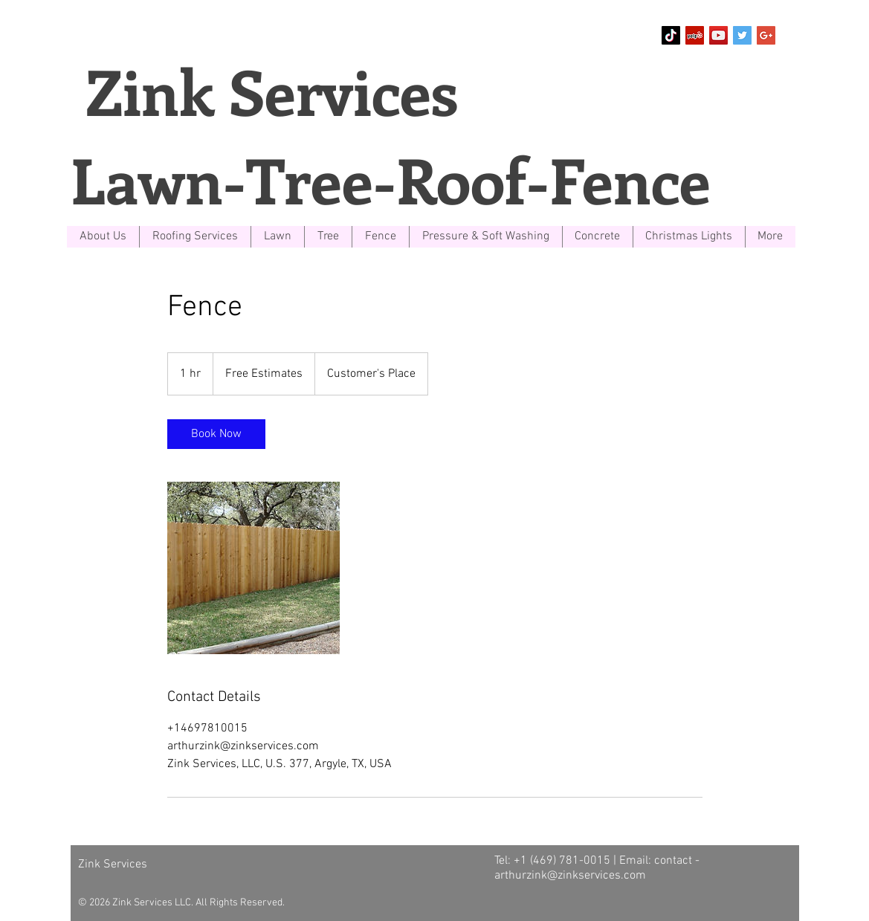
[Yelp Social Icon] (694, 35)
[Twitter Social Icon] (742, 35)
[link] (216, 434)
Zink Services (264, 90)
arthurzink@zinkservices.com (570, 875)
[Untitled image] (253, 568)
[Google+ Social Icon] (766, 35)
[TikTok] (671, 35)
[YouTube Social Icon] (718, 35)
